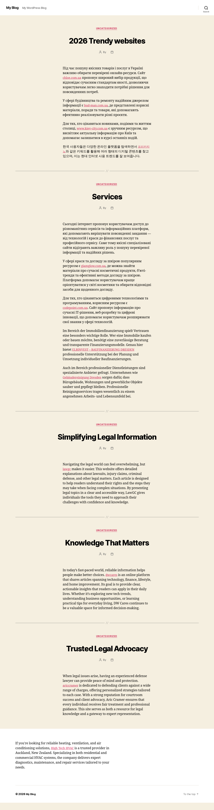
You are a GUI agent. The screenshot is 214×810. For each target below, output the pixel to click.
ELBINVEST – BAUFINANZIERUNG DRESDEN (105, 351)
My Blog (13, 7)
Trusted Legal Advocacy (107, 650)
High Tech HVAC (63, 755)
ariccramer (71, 688)
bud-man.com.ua (97, 106)
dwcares (112, 577)
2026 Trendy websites (107, 40)
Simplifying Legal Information (107, 437)
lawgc (67, 471)
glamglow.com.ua (94, 267)
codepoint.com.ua (76, 309)
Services (107, 197)
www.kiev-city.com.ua (93, 129)
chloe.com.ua (73, 78)
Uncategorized (107, 28)
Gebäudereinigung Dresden (84, 378)
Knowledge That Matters (107, 544)
